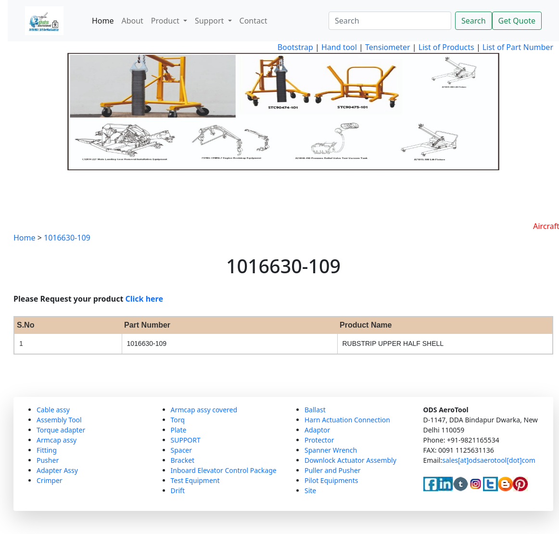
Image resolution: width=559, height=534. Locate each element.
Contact (253, 20)
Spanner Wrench (331, 450)
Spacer (181, 450)
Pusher (48, 460)
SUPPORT (186, 440)
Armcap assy (56, 440)
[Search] (390, 21)
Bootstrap (295, 47)
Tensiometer (386, 47)
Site (310, 490)
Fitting (47, 450)
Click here (145, 298)
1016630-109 (67, 237)
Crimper (50, 480)
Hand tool (339, 47)
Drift (178, 490)
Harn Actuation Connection (347, 419)
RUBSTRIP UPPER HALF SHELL (393, 343)
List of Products (445, 47)
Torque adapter (61, 429)
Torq (178, 419)
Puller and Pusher (333, 470)
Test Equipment (195, 480)
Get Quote (516, 20)
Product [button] (166, 20)
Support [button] (210, 20)
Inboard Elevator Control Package (224, 470)
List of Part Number (518, 47)
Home (103, 20)
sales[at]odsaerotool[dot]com (488, 460)
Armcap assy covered (204, 409)
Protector (319, 440)
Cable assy (53, 409)
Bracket (183, 460)
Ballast (315, 409)
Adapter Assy (57, 470)
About (132, 20)
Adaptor (317, 429)
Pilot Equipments (331, 480)
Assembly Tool (59, 419)
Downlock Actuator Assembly (350, 460)
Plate (179, 429)
